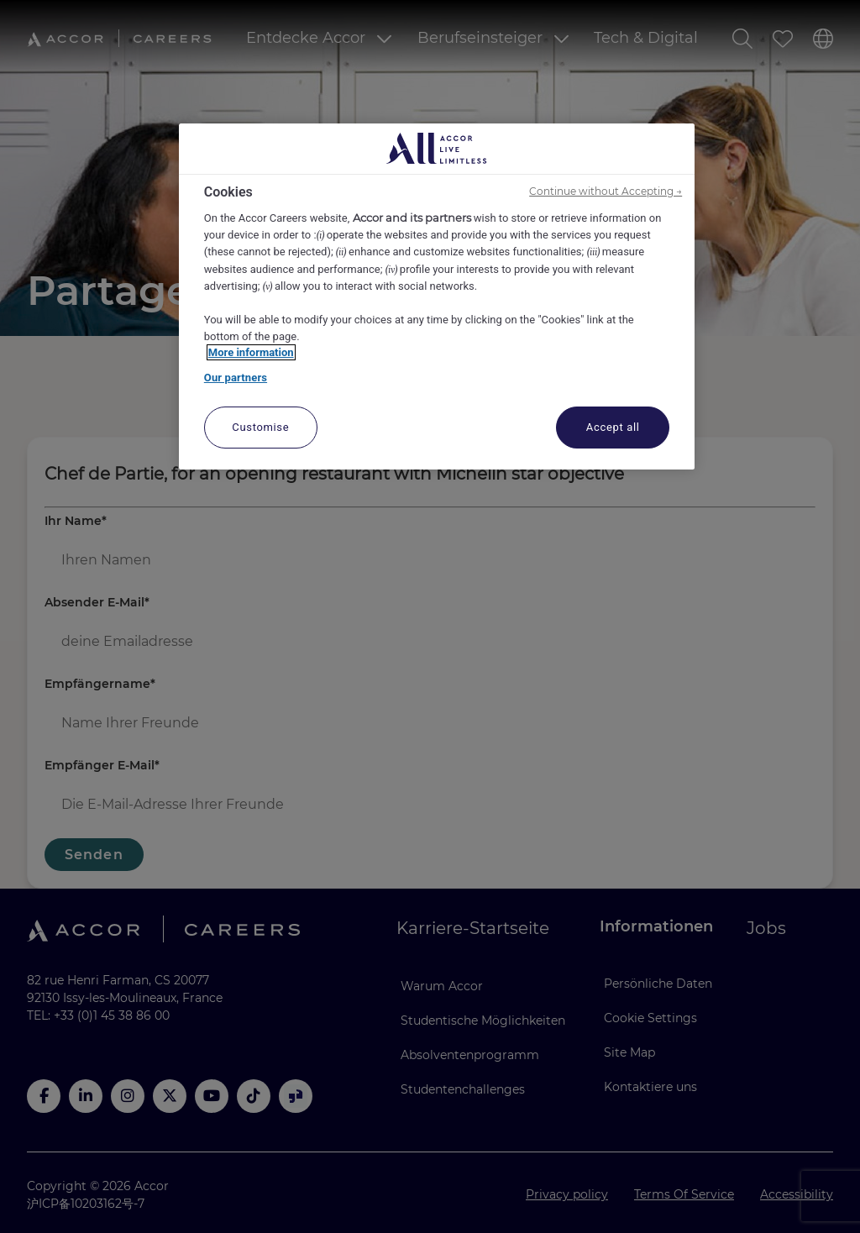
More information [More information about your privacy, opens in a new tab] (251, 352)
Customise (260, 427)
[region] (437, 296)
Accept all (613, 427)
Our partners (235, 377)
